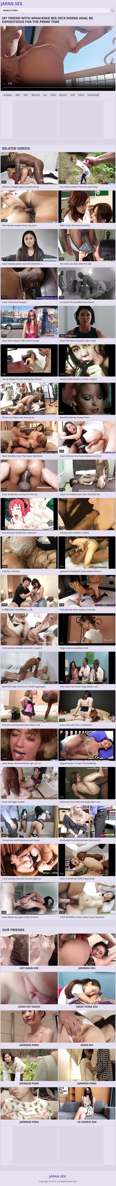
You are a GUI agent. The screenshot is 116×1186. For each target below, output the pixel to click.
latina (81, 94)
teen (26, 94)
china (53, 94)
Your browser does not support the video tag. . (58, 58)
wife (18, 94)
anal (73, 94)
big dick (63, 94)
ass (45, 94)
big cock (36, 94)
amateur (8, 94)
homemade (93, 94)
